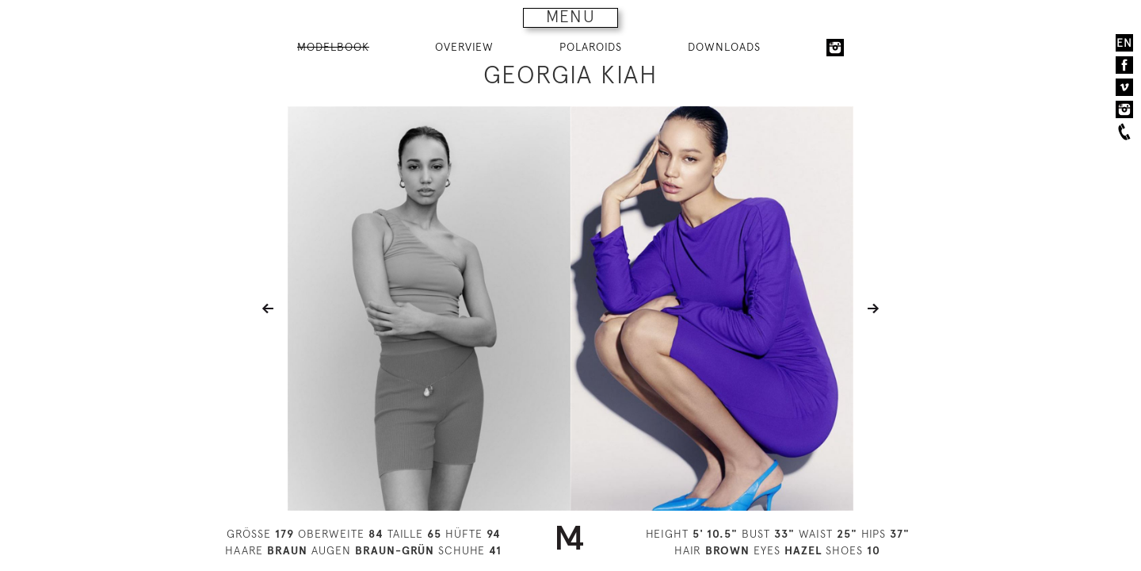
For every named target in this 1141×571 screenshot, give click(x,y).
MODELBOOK (333, 47)
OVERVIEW (464, 47)
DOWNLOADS (724, 47)
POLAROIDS (590, 47)
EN (1124, 42)
